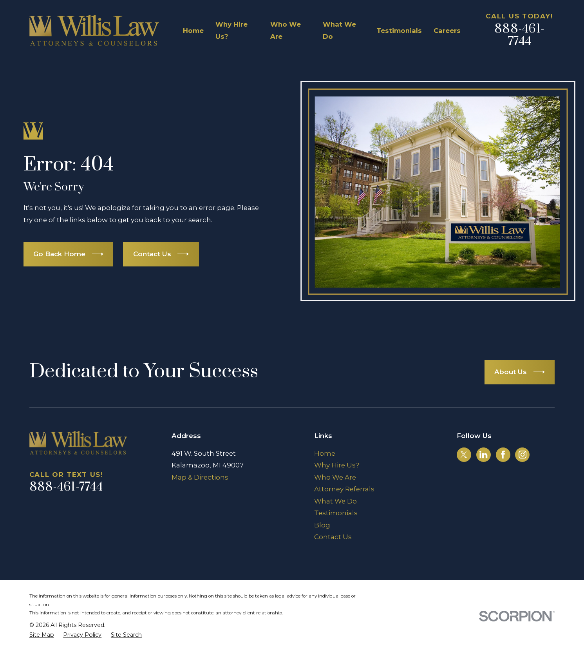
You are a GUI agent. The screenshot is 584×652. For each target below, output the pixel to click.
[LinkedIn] (483, 454)
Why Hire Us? (336, 465)
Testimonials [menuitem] (399, 30)
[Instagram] (522, 454)
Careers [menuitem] (447, 30)
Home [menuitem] (193, 30)
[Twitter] (464, 454)
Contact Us (333, 537)
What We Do (335, 501)
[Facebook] (503, 454)
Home (324, 453)
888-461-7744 (519, 35)
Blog (322, 525)
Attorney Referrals (344, 489)
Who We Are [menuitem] (285, 30)
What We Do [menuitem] (339, 30)
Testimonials (336, 513)
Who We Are (335, 477)
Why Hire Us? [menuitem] (231, 30)
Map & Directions (200, 477)
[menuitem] (41, 635)
